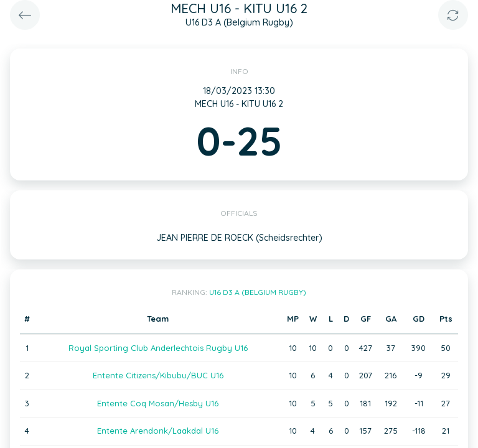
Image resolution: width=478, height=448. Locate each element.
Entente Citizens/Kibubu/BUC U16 (158, 375)
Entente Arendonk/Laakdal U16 (157, 431)
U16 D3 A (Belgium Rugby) (257, 292)
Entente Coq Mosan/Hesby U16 (157, 403)
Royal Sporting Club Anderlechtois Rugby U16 (158, 348)
